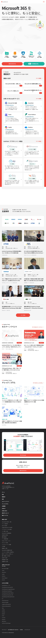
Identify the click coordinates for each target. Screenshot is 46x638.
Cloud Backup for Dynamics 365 (7, 594)
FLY (2, 598)
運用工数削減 (4, 536)
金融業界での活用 (5, 561)
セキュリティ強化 (5, 542)
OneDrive (3, 576)
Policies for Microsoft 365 (6, 606)
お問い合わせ (4, 510)
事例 (3, 499)
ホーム (3, 492)
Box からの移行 (4, 525)
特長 (3, 494)
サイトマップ (4, 629)
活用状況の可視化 (5, 535)
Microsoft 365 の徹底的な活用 (7, 550)
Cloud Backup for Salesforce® (7, 591)
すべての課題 (38, 78)
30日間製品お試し (33, 64)
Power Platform (4, 578)
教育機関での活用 (5, 559)
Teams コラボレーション (6, 540)
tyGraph (3, 613)
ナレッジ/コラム (5, 503)
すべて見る (23, 315)
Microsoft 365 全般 (5, 568)
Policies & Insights (5, 602)
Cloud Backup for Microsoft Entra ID (8, 596)
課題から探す (4, 519)
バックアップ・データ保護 (6, 544)
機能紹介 (3, 496)
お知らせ (3, 508)
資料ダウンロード (5, 513)
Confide (3, 609)
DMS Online (4, 621)
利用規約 (21, 629)
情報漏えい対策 (4, 548)
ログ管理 (3, 546)
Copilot (3, 574)
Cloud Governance (5, 600)
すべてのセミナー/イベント (37, 327)
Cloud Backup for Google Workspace (8, 589)
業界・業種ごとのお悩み (6, 555)
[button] (44, 2)
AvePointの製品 (5, 583)
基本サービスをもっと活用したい (7, 553)
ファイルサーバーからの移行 (7, 529)
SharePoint (4, 572)
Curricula (3, 617)
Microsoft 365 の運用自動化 (6, 533)
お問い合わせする (12, 63)
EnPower (3, 611)
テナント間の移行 (5, 523)
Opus (3, 608)
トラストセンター (27, 629)
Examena (3, 619)
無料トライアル (5, 515)
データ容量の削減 (5, 538)
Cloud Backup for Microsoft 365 (7, 587)
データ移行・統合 (5, 531)
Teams (3, 570)
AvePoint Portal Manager (6, 623)
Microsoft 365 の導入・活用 (6, 521)
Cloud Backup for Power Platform (8, 592)
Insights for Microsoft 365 (6, 604)
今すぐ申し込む (23, 455)
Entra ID (3, 579)
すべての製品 (38, 141)
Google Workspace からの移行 (7, 527)
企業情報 (3, 506)
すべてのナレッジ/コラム (38, 382)
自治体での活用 (4, 557)
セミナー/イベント (5, 501)
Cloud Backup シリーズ (6, 585)
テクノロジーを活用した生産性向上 (8, 552)
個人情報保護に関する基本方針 (13, 629)
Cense (3, 615)
